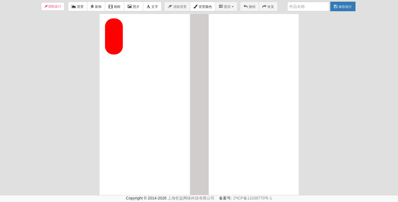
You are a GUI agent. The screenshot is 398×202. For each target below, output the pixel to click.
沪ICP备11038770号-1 (252, 198)
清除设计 (54, 6)
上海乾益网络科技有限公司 (191, 198)
